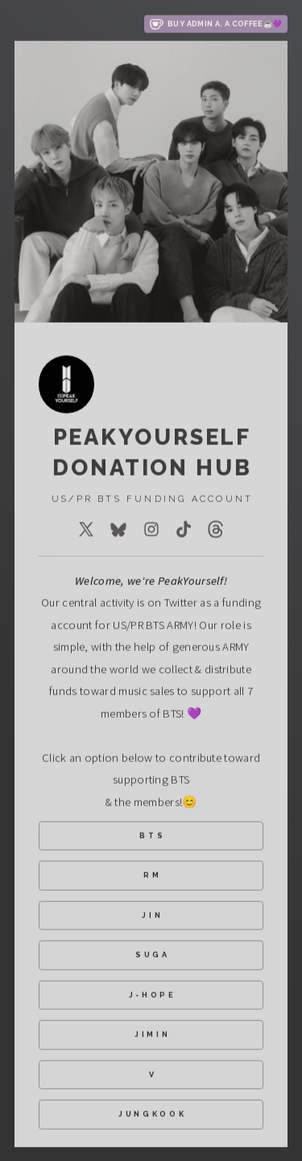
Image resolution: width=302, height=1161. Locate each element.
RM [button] (152, 875)
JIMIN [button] (152, 1035)
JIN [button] (152, 915)
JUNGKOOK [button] (152, 1114)
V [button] (153, 1074)
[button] (216, 25)
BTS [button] (152, 835)
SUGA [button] (152, 955)
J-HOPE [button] (152, 994)
